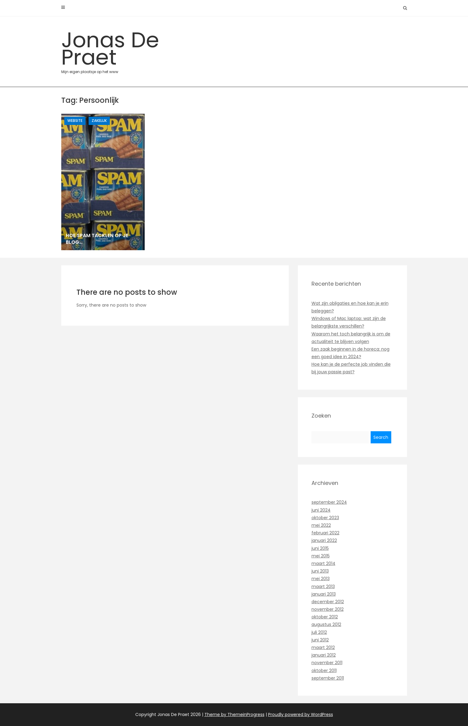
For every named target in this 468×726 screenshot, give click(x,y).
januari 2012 (323, 655)
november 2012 (327, 609)
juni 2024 (321, 510)
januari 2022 (324, 540)
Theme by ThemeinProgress (234, 714)
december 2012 (327, 602)
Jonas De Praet (115, 50)
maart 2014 (323, 563)
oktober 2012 (324, 617)
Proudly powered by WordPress (300, 714)
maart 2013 (323, 586)
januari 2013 (323, 594)
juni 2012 (320, 640)
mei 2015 (320, 556)
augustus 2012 (326, 624)
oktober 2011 (324, 670)
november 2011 (326, 663)
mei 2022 (321, 525)
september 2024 (329, 502)
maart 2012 (323, 647)
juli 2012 (319, 632)
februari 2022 (325, 533)
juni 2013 (320, 571)
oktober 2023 (325, 518)
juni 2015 (320, 548)
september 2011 (327, 678)
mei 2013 (320, 579)
